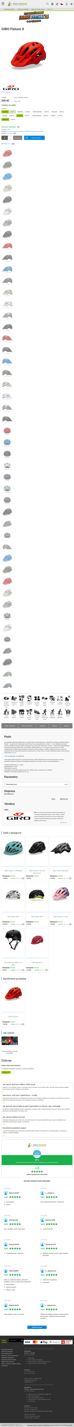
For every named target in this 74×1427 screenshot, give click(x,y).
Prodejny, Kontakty (7, 1349)
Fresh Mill (69, 1425)
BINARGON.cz (47, 1425)
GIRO (8, 129)
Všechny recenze (37, 1327)
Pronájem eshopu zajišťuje (35, 1425)
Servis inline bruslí (6, 1353)
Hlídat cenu (6, 144)
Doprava (9, 133)
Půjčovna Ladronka (7, 1351)
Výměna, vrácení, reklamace (9, 1355)
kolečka (14, 752)
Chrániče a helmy (9, 9)
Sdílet (13, 144)
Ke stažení (4, 1366)
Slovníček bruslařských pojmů (14, 1128)
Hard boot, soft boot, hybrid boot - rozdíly (20, 1095)
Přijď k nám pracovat (7, 1362)
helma (43, 747)
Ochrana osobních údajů (8, 1360)
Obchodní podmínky (7, 1357)
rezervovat (18, 138)
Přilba (6, 756)
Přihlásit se (6, 1072)
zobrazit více (63, 822)
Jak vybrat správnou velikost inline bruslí (19, 1085)
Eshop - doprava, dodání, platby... (11, 1364)
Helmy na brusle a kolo (38, 9)
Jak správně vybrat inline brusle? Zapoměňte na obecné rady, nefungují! (31, 1106)
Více (4, 1092)
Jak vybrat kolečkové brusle (14, 1117)
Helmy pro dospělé (22, 9)
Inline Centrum (17, 4)
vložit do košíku (33, 138)
